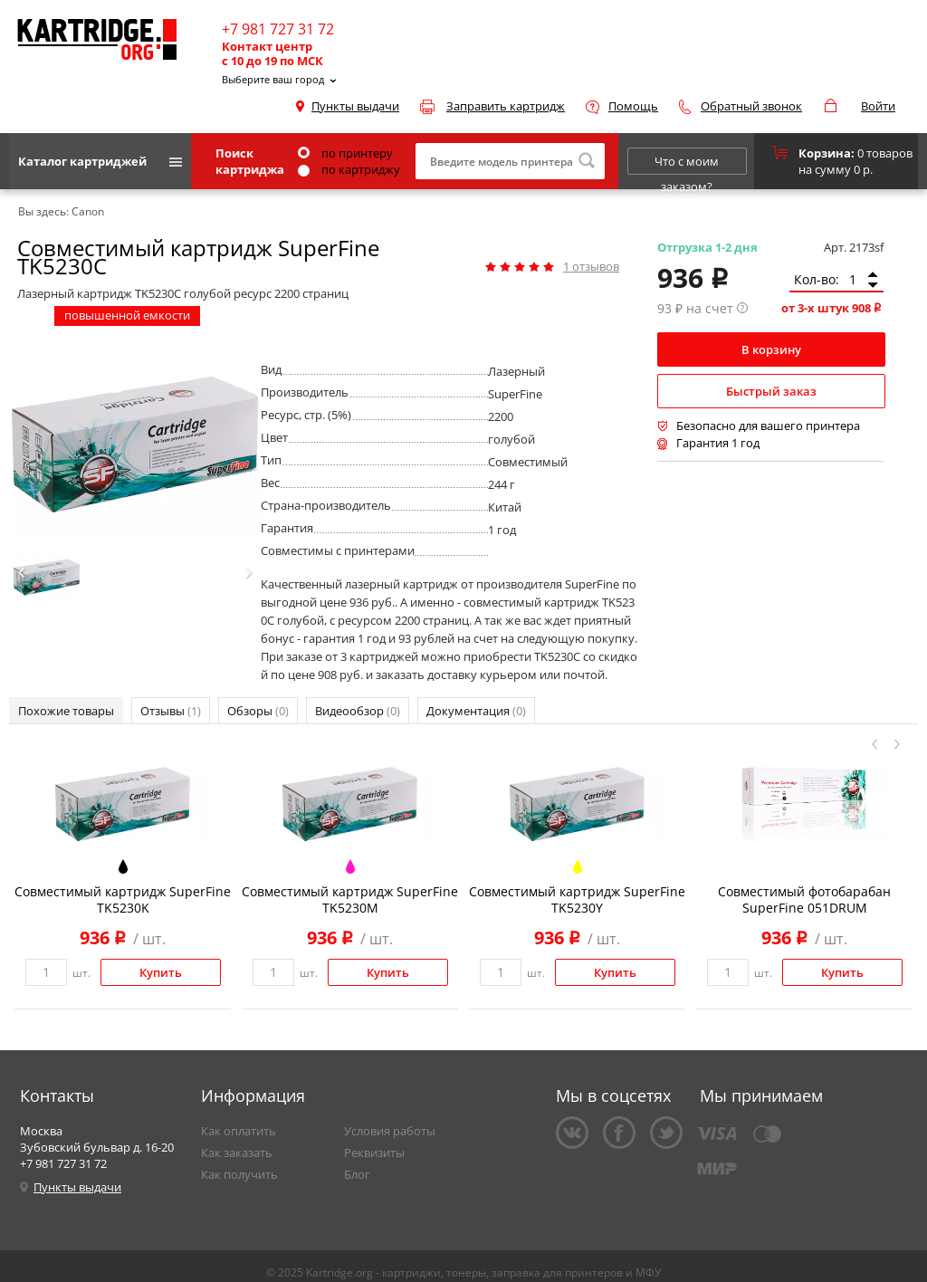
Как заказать (236, 1152)
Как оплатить (238, 1131)
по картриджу (349, 169)
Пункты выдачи (355, 106)
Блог (357, 1174)
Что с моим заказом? (687, 164)
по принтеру (345, 153)
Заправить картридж (505, 106)
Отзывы (170, 711)
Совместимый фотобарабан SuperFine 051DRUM (804, 899)
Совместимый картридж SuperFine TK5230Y (577, 899)
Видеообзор (357, 711)
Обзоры (258, 711)
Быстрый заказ (771, 391)
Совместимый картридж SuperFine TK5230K (122, 899)
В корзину (771, 349)
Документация (476, 711)
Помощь (633, 106)
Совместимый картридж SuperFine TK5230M (350, 899)
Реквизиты (374, 1152)
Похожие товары (66, 711)
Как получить (239, 1174)
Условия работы (389, 1131)
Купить (160, 972)
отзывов (591, 266)
